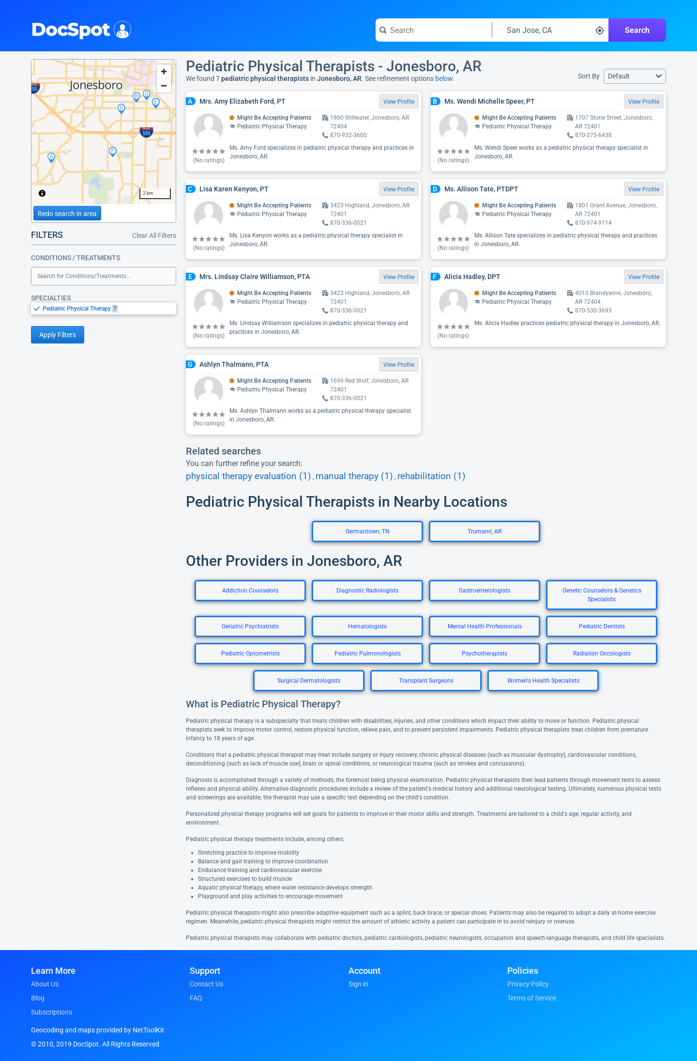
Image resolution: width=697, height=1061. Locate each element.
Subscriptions (51, 1012)
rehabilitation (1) (431, 476)
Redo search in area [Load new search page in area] (67, 214)
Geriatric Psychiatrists (250, 626)
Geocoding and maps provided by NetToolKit (97, 1030)
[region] (103, 132)
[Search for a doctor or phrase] (434, 30)
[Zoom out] (164, 85)
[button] (635, 76)
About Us (45, 984)
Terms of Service (531, 998)
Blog (38, 998)
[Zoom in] (164, 71)
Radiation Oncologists (602, 653)
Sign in (358, 984)
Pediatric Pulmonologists (367, 653)
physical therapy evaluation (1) (248, 476)
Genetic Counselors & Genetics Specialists (601, 595)
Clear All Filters (154, 235)
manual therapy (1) (354, 476)
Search (637, 30)
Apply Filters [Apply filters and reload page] (57, 335)
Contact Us (206, 984)
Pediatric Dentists (602, 626)
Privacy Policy (528, 984)
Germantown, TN (368, 531)
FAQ (196, 998)
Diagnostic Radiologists (367, 590)
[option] (109, 308)
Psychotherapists (484, 653)
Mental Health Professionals (485, 626)
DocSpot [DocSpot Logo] (79, 28)
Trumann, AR (484, 531)
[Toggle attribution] (42, 193)
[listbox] (103, 308)
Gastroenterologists (484, 590)
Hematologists (367, 626)
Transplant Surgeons (426, 680)
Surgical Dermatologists (308, 680)
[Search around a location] (550, 30)
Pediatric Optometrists (250, 653)
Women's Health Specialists (543, 680)
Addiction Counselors (250, 590)
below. (445, 78)
